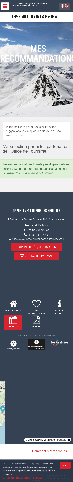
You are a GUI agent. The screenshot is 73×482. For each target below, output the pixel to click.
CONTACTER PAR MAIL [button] (36, 256)
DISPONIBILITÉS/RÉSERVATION (36, 247)
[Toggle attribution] (69, 440)
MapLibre (61, 440)
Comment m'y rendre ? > (50, 451)
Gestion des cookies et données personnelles (24, 477)
